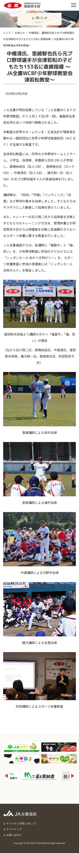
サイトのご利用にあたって (21, 823)
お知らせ (20, 32)
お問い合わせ (13, 835)
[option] (39, 776)
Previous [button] (6, 776)
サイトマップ (13, 829)
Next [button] (73, 776)
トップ (7, 32)
